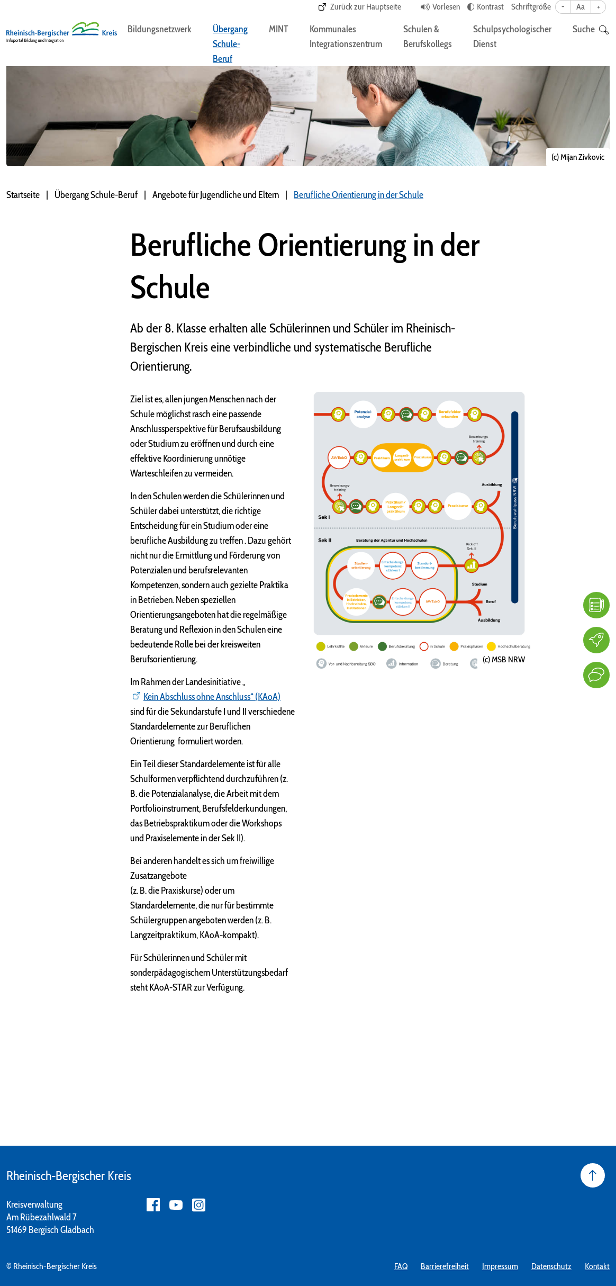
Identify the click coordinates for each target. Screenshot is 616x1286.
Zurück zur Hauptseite (365, 7)
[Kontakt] (596, 675)
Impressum (500, 1266)
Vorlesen (446, 7)
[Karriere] (596, 640)
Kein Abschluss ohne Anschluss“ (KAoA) (211, 697)
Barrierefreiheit (445, 1266)
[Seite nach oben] (592, 1175)
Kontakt (597, 1266)
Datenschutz (551, 1266)
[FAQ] (596, 605)
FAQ (400, 1266)
